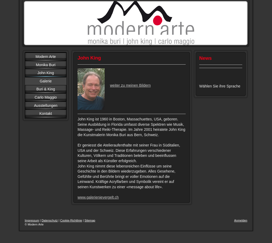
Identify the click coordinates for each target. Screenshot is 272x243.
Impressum (32, 220)
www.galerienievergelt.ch (98, 197)
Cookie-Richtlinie (71, 220)
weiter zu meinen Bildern (130, 85)
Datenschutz (49, 220)
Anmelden (240, 220)
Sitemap (89, 220)
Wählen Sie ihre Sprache (219, 86)
